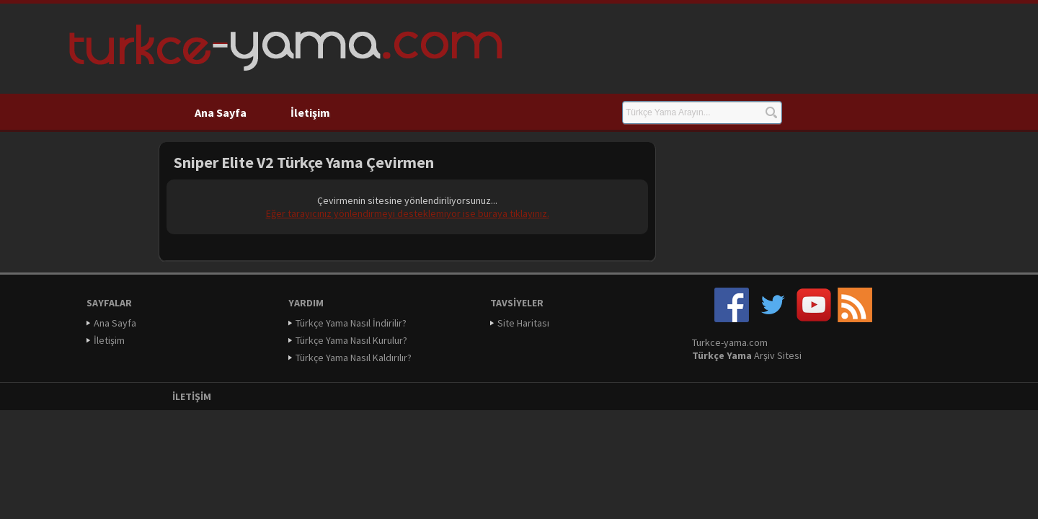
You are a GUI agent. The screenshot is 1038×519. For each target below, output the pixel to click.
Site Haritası (523, 322)
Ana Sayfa (221, 112)
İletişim (310, 112)
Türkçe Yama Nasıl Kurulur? (351, 340)
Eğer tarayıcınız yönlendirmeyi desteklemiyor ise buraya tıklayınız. (407, 213)
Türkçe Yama (722, 355)
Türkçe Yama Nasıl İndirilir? (351, 322)
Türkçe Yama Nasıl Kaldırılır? (354, 357)
